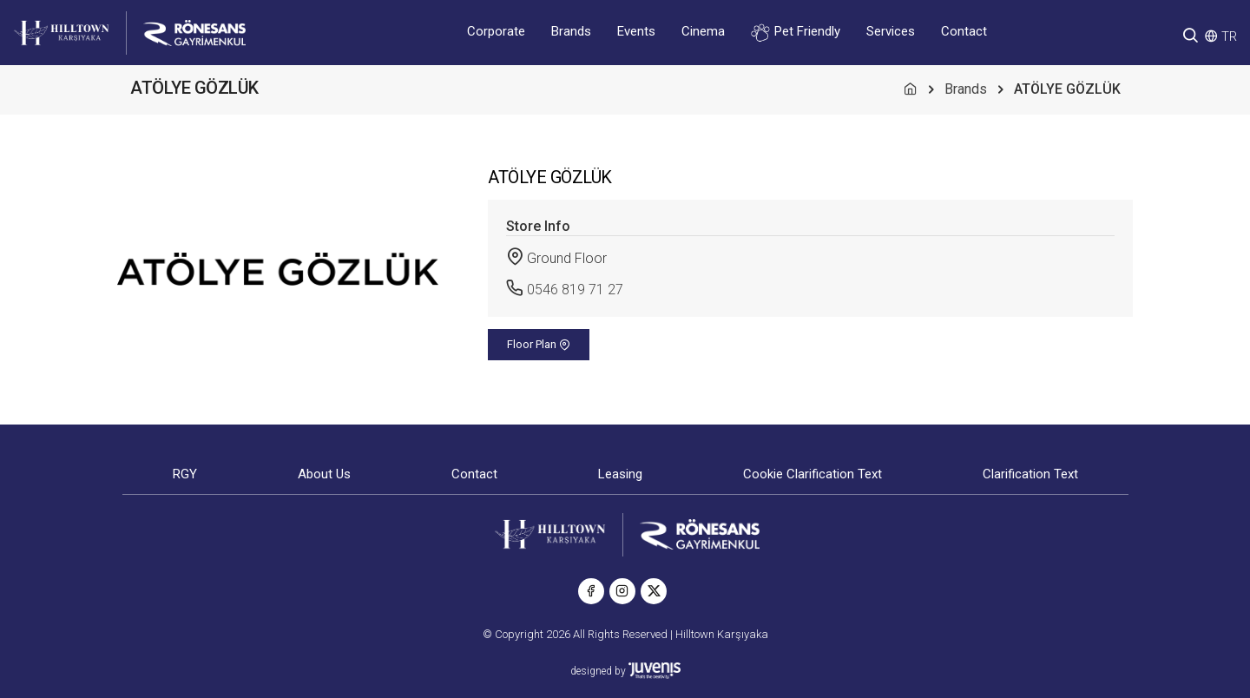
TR (1229, 36)
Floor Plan (538, 344)
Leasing (620, 474)
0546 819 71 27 (575, 289)
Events (636, 31)
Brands (571, 31)
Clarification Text (1030, 474)
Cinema (703, 31)
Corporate (496, 31)
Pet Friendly (795, 33)
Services (890, 31)
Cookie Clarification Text (812, 474)
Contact (964, 31)
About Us (324, 474)
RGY (185, 474)
